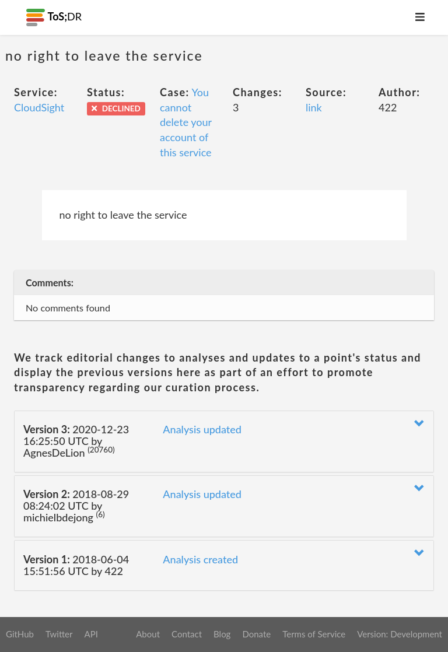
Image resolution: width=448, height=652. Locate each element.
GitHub (20, 634)
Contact (187, 634)
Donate (256, 634)
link (314, 107)
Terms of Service (313, 634)
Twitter (59, 634)
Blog (222, 634)
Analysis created (200, 559)
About (148, 634)
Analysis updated (202, 429)
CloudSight (39, 107)
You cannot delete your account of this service (186, 122)
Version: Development (399, 634)
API (90, 634)
